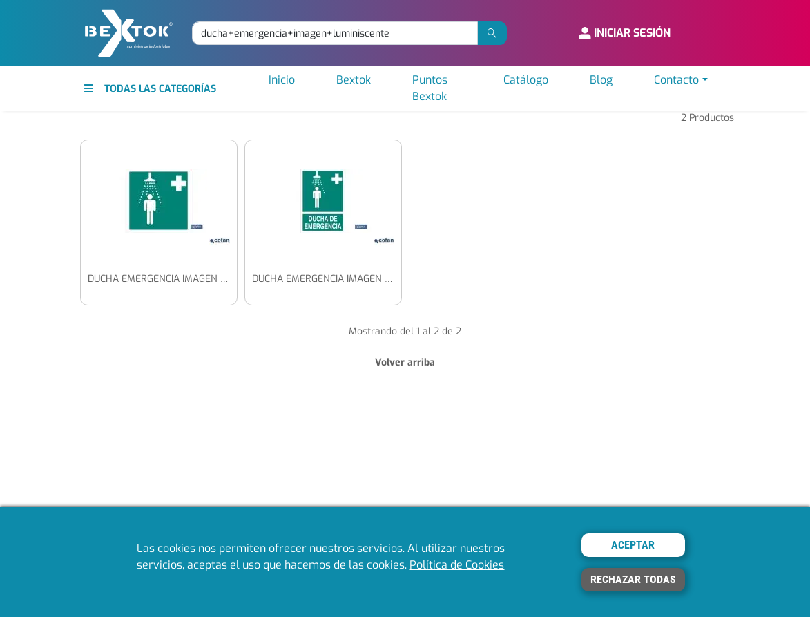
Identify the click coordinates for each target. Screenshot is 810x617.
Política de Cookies (456, 565)
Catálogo (525, 80)
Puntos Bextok (429, 88)
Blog (601, 80)
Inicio (282, 80)
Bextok (353, 80)
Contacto (676, 80)
